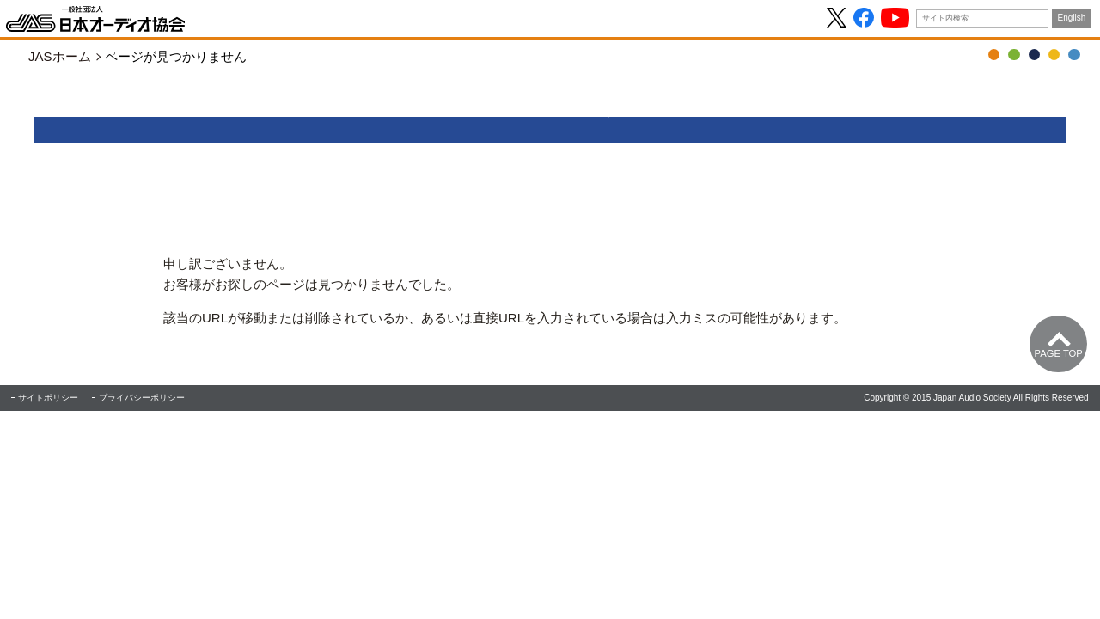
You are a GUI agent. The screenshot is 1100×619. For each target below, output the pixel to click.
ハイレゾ (1054, 54)
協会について (1073, 54)
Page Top (1059, 353)
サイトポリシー (48, 397)
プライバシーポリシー (142, 397)
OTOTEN (993, 54)
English (1072, 17)
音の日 (1013, 54)
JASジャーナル (1034, 54)
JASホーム (59, 56)
